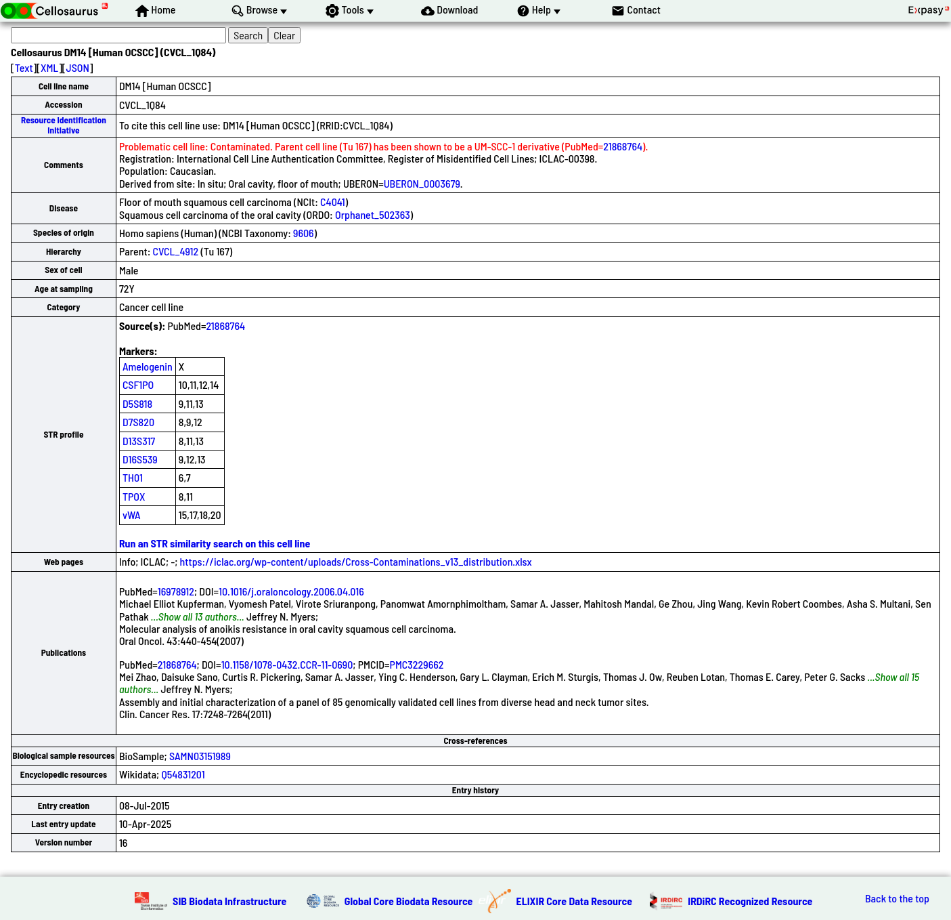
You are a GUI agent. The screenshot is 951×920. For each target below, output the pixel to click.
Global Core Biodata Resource (409, 900)
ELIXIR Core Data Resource (574, 900)
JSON (77, 67)
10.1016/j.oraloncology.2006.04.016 (291, 591)
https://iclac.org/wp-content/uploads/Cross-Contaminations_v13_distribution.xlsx (356, 561)
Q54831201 (182, 774)
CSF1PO (138, 384)
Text (24, 67)
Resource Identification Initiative (63, 124)
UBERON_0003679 (422, 183)
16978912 (176, 591)
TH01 (133, 477)
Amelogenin (148, 366)
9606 (303, 232)
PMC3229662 (417, 664)
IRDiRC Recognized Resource (750, 900)
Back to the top (897, 898)
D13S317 (139, 440)
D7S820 (138, 421)
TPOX (134, 496)
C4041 (332, 201)
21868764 (622, 146)
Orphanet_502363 (372, 214)
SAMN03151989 (200, 755)
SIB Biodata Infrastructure (229, 900)
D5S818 (137, 403)
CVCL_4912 (176, 251)
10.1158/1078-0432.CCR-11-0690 (287, 664)
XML (49, 67)
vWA (132, 514)
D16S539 (140, 459)
